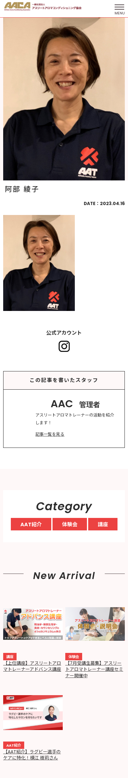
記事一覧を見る (49, 434)
